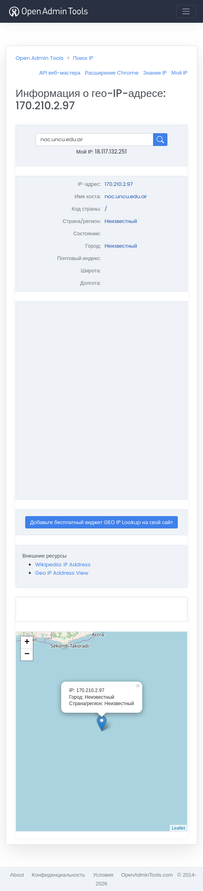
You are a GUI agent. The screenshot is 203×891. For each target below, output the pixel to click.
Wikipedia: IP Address (63, 564)
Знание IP (155, 73)
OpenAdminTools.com (147, 875)
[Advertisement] (95, 399)
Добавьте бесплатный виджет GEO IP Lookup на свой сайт (101, 522)
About (17, 875)
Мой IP (179, 73)
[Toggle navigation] (186, 11)
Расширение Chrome (112, 73)
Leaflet (178, 828)
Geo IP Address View (61, 573)
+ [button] (27, 643)
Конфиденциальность (58, 875)
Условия (103, 875)
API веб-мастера (59, 73)
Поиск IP (83, 58)
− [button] (27, 654)
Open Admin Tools (40, 58)
